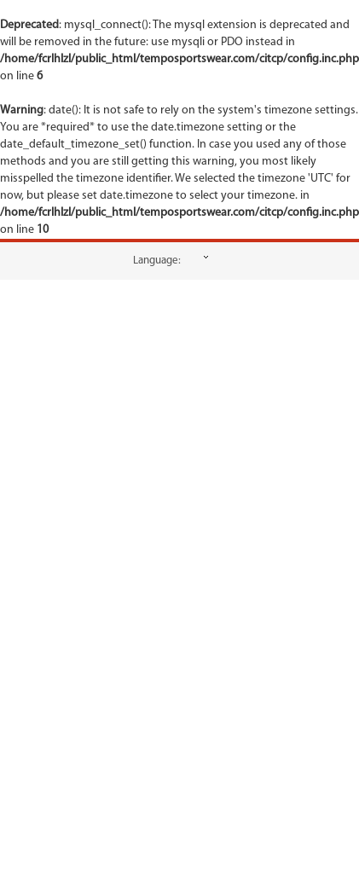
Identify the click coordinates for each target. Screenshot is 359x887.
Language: (157, 260)
